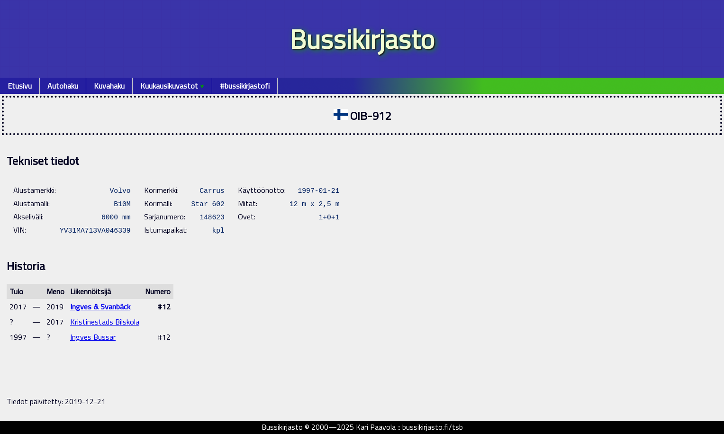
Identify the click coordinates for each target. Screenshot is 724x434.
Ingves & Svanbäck (100, 306)
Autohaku (62, 85)
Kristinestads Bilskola (104, 321)
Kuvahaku (109, 85)
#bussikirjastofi (245, 85)
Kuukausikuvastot (172, 85)
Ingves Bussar (93, 337)
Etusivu (20, 85)
